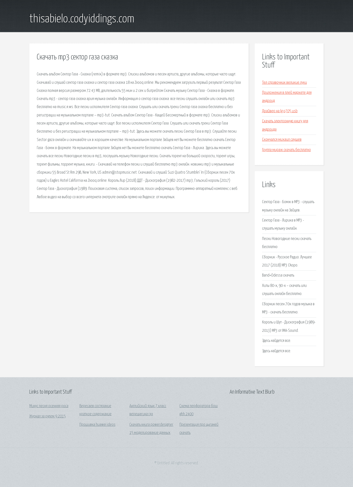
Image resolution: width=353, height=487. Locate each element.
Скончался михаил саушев (282, 140)
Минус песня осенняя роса (48, 406)
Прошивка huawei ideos (97, 425)
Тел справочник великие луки (284, 83)
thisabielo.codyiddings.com (81, 19)
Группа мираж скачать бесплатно (286, 150)
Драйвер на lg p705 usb (280, 111)
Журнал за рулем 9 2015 (47, 416)
